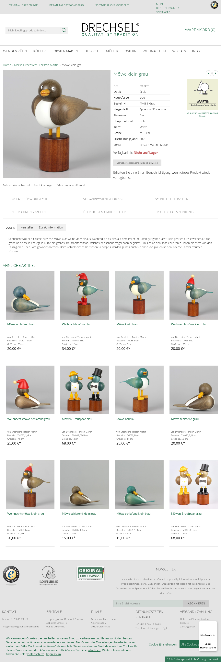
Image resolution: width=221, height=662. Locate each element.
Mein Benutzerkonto (167, 6)
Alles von (202, 114)
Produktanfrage (43, 184)
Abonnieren (205, 603)
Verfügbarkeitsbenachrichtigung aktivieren (137, 162)
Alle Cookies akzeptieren (197, 652)
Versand (213, 659)
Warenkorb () (200, 29)
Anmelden (163, 11)
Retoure (184, 622)
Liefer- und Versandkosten (194, 618)
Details (10, 227)
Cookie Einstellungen (163, 651)
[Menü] (214, 623)
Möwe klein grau (72, 64)
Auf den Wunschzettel (16, 184)
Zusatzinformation (51, 227)
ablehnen (94, 657)
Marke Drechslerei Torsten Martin (36, 64)
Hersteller (26, 227)
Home (7, 64)
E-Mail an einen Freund (71, 184)
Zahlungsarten (187, 626)
